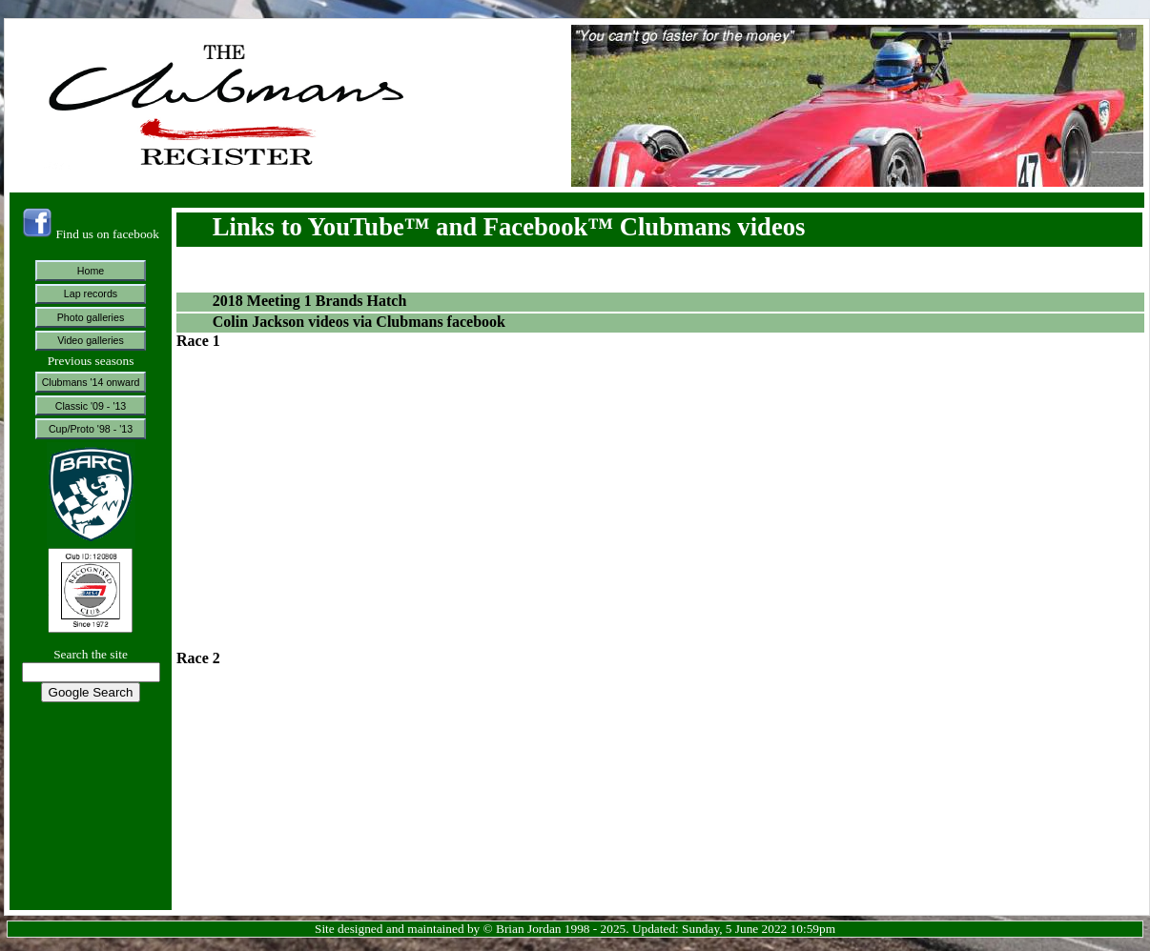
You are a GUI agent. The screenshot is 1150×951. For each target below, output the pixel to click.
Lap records (90, 293)
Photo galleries (91, 317)
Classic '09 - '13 (91, 406)
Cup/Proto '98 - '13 (91, 429)
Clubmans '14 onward (91, 382)
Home (90, 270)
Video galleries (90, 340)
